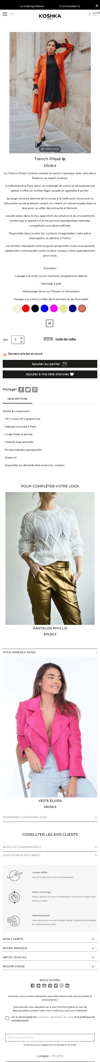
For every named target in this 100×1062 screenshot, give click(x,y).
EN (61, 1056)
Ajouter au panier (49, 364)
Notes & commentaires (22, 847)
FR (54, 1056)
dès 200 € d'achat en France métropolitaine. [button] (52, 877)
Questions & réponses (21, 855)
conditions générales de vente (55, 1017)
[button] (15, 875)
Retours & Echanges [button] (41, 892)
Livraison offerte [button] (39, 872)
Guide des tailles (65, 339)
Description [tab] (17, 399)
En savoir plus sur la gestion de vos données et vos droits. (50, 1045)
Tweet (28, 389)
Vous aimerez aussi (19, 652)
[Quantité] (16, 340)
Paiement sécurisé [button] (40, 916)
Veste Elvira (50, 801)
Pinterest (34, 389)
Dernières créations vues (25, 817)
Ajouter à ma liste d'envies (50, 374)
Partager (21, 389)
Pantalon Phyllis (50, 628)
